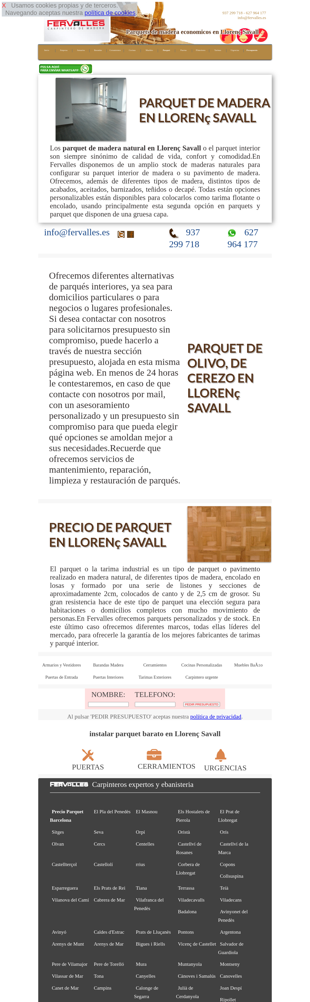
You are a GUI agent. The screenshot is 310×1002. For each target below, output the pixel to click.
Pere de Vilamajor (69, 964)
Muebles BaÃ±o (248, 665)
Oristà (184, 832)
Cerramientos (115, 50)
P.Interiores (200, 50)
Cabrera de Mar (109, 900)
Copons (227, 864)
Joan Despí (231, 988)
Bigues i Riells (150, 944)
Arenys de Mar (109, 944)
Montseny (230, 964)
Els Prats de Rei (109, 888)
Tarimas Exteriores (155, 677)
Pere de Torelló (109, 964)
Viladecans (231, 900)
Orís (224, 832)
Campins (102, 988)
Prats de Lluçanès (153, 932)
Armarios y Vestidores (61, 665)
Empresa (63, 50)
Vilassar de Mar (67, 976)
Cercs (99, 844)
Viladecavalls (191, 900)
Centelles (145, 844)
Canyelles (145, 976)
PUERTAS (88, 762)
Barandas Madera (108, 665)
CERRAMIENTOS (166, 762)
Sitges (58, 832)
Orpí (140, 832)
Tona (99, 976)
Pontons (186, 932)
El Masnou (146, 811)
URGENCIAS (225, 763)
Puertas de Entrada (61, 677)
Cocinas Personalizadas (201, 665)
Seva (98, 832)
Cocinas (132, 50)
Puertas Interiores (108, 677)
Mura (141, 964)
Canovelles (231, 976)
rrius (140, 864)
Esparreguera (65, 888)
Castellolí (103, 864)
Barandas (98, 50)
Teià (224, 888)
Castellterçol (64, 864)
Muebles (149, 50)
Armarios (81, 50)
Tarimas (217, 50)
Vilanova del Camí (70, 900)
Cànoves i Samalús (197, 976)
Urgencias (235, 50)
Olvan (58, 844)
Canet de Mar (65, 988)
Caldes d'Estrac (109, 932)
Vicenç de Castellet (197, 944)
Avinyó (59, 932)
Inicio (46, 50)
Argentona (230, 932)
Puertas (183, 50)
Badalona (187, 911)
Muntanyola (190, 964)
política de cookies (110, 12)
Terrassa (186, 888)
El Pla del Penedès (112, 811)
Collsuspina (231, 876)
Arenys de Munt (68, 944)
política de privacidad (215, 716)
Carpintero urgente (201, 677)
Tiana (141, 888)
